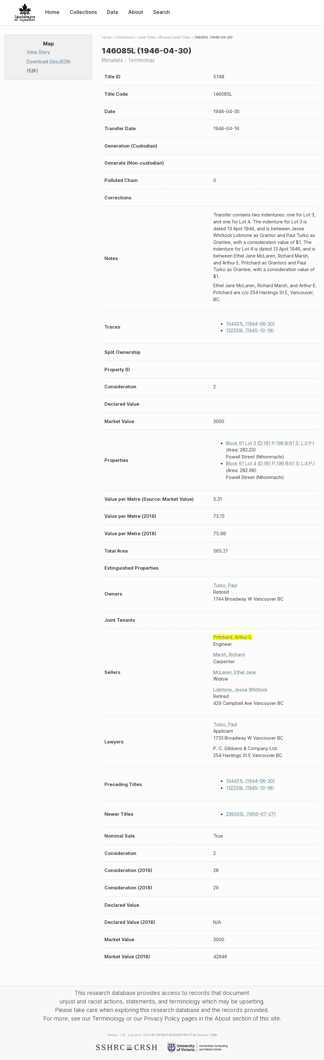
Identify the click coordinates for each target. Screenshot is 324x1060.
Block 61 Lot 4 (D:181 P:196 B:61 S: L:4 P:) (270, 463)
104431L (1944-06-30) (250, 323)
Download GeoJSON (48, 61)
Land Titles (147, 37)
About (135, 12)
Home (52, 12)
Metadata (112, 60)
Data (112, 12)
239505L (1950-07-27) (251, 814)
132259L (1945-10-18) (250, 330)
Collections (83, 12)
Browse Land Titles (174, 37)
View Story (38, 52)
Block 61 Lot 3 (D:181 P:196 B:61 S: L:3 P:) (270, 443)
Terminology (141, 60)
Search (161, 12)
